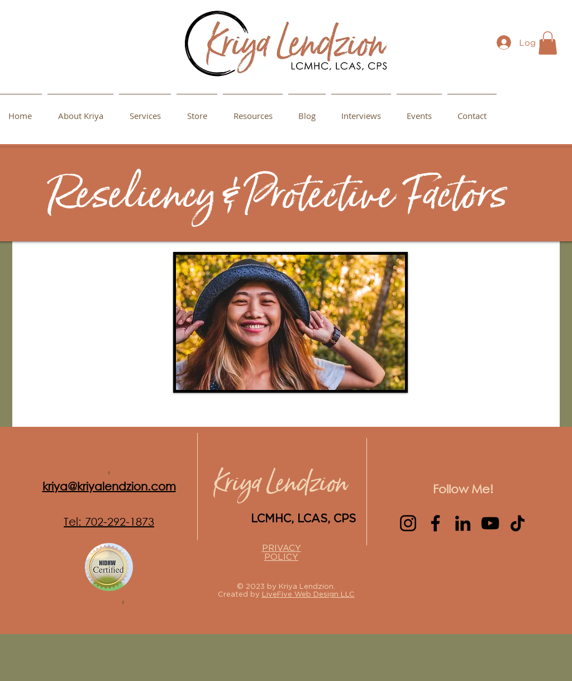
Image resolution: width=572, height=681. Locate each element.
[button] (252, 110)
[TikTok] (517, 523)
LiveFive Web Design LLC (308, 594)
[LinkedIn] (463, 523)
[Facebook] (435, 523)
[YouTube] (490, 523)
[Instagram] (408, 523)
